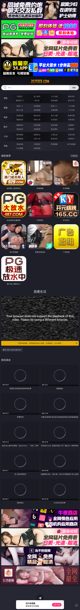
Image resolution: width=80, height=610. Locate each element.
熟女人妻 (19, 110)
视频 (6, 107)
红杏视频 (19, 148)
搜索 (74, 87)
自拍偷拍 (37, 106)
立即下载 (56, 605)
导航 (6, 146)
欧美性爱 (71, 115)
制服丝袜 (19, 119)
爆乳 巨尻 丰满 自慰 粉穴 (12, 350)
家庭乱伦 (37, 134)
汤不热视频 (71, 144)
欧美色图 (54, 125)
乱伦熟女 (54, 119)
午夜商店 (37, 144)
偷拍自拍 (37, 115)
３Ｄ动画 (71, 106)
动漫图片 (71, 125)
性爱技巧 (71, 138)
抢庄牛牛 (71, 100)
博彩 (6, 98)
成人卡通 (54, 115)
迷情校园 (19, 138)
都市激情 (19, 134)
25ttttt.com (40, 81)
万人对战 (54, 96)
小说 (6, 136)
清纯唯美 (37, 129)
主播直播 (54, 110)
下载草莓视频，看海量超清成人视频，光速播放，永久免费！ (47, 343)
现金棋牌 (54, 100)
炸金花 (37, 100)
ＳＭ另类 (71, 110)
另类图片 (71, 129)
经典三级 (37, 119)
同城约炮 (19, 144)
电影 (6, 117)
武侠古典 (71, 134)
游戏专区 (71, 96)
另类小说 (37, 138)
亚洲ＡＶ (19, 106)
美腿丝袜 (19, 129)
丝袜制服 (37, 110)
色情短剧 (37, 148)
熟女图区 (54, 129)
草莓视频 (54, 144)
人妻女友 (54, 134)
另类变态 (71, 119)
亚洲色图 (37, 125)
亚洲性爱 (19, 115)
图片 (6, 126)
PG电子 (20, 96)
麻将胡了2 (20, 100)
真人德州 (37, 96)
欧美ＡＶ (54, 106)
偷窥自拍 (19, 125)
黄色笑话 (54, 138)
